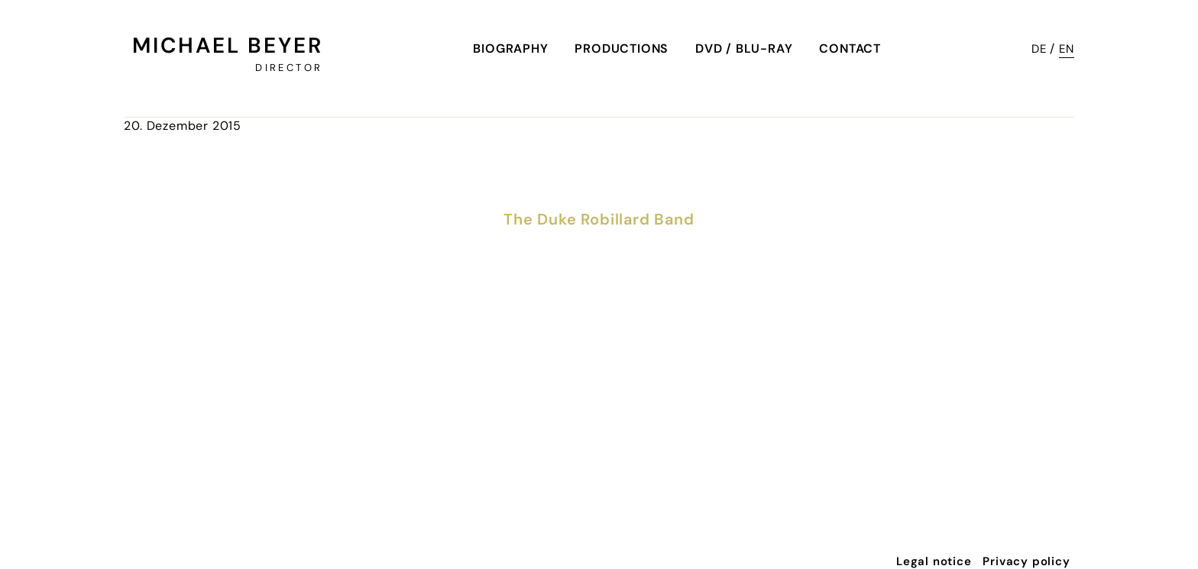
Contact (850, 48)
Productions (622, 48)
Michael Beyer (227, 45)
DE (1039, 49)
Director (288, 67)
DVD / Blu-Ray (743, 48)
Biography (510, 48)
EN (1066, 49)
